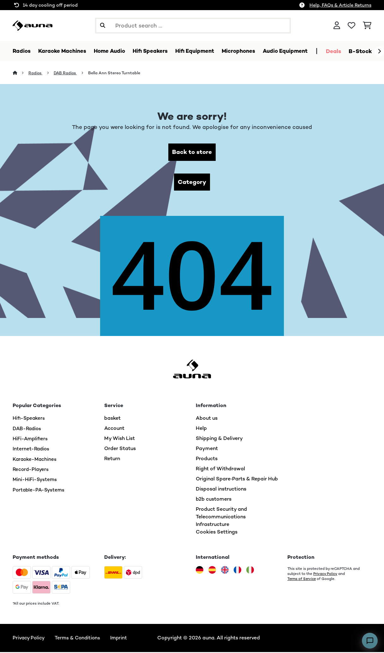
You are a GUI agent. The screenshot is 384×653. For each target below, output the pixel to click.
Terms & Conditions (79, 639)
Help (201, 429)
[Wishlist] (351, 25)
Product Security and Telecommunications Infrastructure (221, 518)
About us (207, 419)
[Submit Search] (102, 25)
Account (114, 429)
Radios (36, 73)
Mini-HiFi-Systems (35, 480)
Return (112, 459)
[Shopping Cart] (367, 25)
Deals (346, 51)
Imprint (122, 639)
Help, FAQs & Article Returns (340, 5)
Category (192, 183)
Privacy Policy (325, 575)
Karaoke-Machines (35, 459)
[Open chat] (370, 641)
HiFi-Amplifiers (31, 439)
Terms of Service (302, 580)
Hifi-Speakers (29, 419)
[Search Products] (193, 26)
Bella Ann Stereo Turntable (116, 73)
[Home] (21, 73)
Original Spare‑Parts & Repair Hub (237, 480)
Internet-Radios (32, 449)
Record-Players (31, 470)
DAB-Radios (28, 429)
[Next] (379, 51)
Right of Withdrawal (220, 470)
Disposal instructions (221, 490)
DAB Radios (67, 73)
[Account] (336, 25)
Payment (207, 449)
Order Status (120, 449)
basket (112, 419)
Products (207, 459)
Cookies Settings (216, 533)
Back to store (192, 152)
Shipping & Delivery (219, 439)
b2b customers (213, 500)
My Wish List (119, 439)
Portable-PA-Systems (40, 490)
